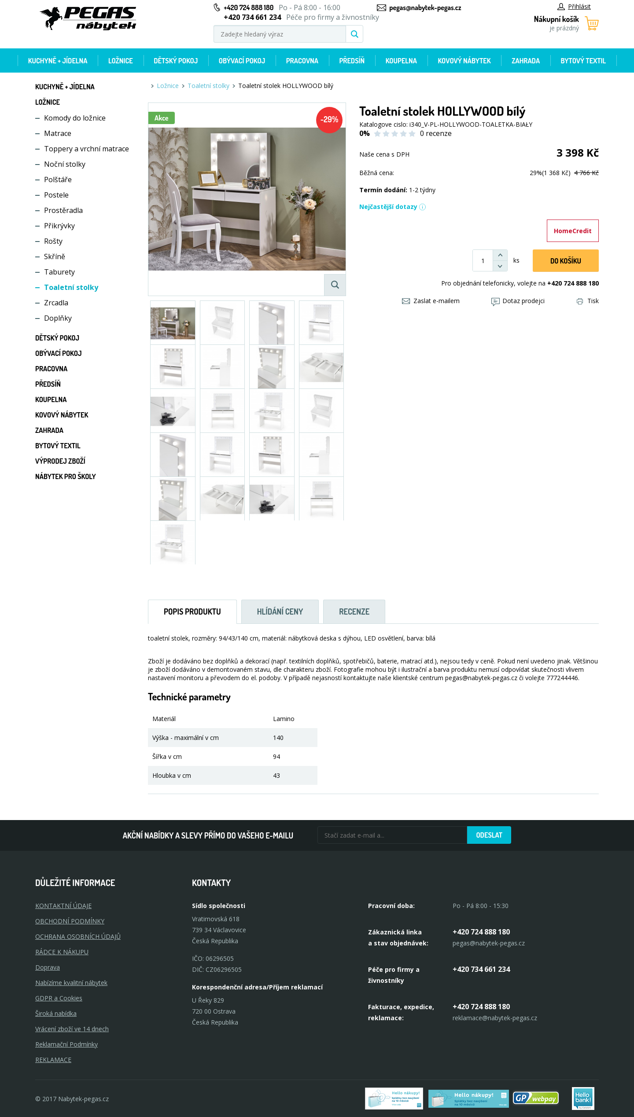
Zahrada (526, 60)
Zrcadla (56, 303)
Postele (56, 195)
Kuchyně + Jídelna (58, 60)
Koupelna (401, 60)
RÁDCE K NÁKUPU (61, 952)
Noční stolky (64, 164)
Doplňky (58, 318)
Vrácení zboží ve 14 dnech (72, 1029)
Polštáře (58, 179)
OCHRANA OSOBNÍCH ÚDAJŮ (78, 936)
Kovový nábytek (464, 60)
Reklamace (53, 1059)
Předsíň (352, 60)
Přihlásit (574, 6)
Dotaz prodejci (518, 301)
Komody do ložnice (75, 118)
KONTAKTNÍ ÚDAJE (63, 905)
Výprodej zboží (60, 461)
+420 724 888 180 (248, 7)
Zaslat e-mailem (431, 301)
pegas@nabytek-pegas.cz (425, 7)
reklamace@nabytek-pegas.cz (495, 1018)
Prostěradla (63, 210)
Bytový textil (583, 60)
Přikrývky (59, 226)
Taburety (59, 272)
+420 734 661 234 (481, 969)
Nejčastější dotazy (392, 206)
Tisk (588, 301)
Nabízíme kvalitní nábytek (71, 982)
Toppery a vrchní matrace (86, 149)
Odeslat (489, 835)
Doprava (47, 967)
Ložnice (120, 60)
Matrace (57, 133)
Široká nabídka (56, 1013)
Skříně (54, 256)
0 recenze (436, 133)
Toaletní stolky (71, 287)
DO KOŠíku (565, 260)
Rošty (53, 241)
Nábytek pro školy (65, 476)
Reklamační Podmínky (66, 1044)
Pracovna (302, 60)
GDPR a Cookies (58, 998)
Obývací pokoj (242, 60)
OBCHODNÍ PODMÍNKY (69, 921)
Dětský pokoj (176, 60)
